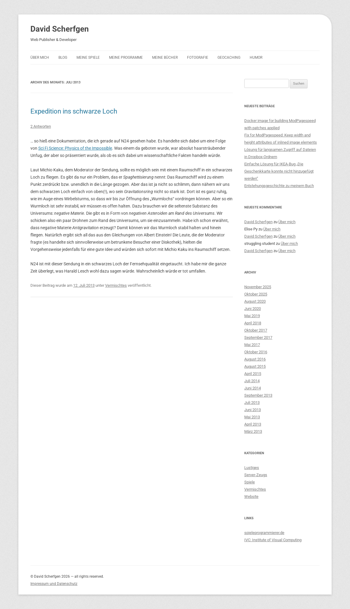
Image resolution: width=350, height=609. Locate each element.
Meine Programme (126, 57)
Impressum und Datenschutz (53, 584)
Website (251, 496)
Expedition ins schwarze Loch (73, 111)
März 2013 (253, 431)
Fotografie (197, 57)
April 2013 (252, 424)
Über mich (39, 57)
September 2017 (258, 337)
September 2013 (258, 395)
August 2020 (255, 301)
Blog (62, 57)
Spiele (249, 482)
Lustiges (251, 467)
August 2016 (255, 359)
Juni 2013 (252, 410)
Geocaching (228, 57)
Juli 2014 (252, 381)
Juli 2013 (252, 402)
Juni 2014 (252, 388)
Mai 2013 (252, 417)
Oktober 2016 (255, 352)
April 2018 (252, 323)
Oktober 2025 (255, 294)
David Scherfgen (59, 28)
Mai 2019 (252, 316)
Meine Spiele (88, 57)
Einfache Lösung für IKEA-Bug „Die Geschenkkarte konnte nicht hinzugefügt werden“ (279, 171)
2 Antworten (40, 126)
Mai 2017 (252, 344)
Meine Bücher (165, 57)
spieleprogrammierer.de (264, 532)
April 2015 (252, 373)
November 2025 (257, 287)
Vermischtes (116, 285)
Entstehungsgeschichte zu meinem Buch (279, 185)
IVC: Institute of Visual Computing (273, 540)
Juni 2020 (252, 308)
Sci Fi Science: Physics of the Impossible (75, 148)
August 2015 (255, 366)
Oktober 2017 (255, 330)
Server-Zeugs (255, 475)
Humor (256, 57)
